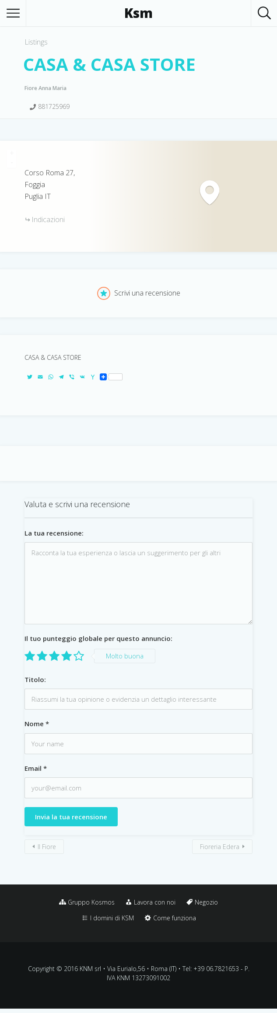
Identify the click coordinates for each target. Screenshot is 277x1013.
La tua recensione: (54, 533)
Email (36, 768)
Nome (37, 723)
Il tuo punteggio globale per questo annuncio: (98, 638)
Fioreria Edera (219, 846)
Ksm (138, 13)
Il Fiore (47, 846)
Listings (36, 42)
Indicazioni (48, 219)
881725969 (54, 106)
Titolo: (35, 679)
